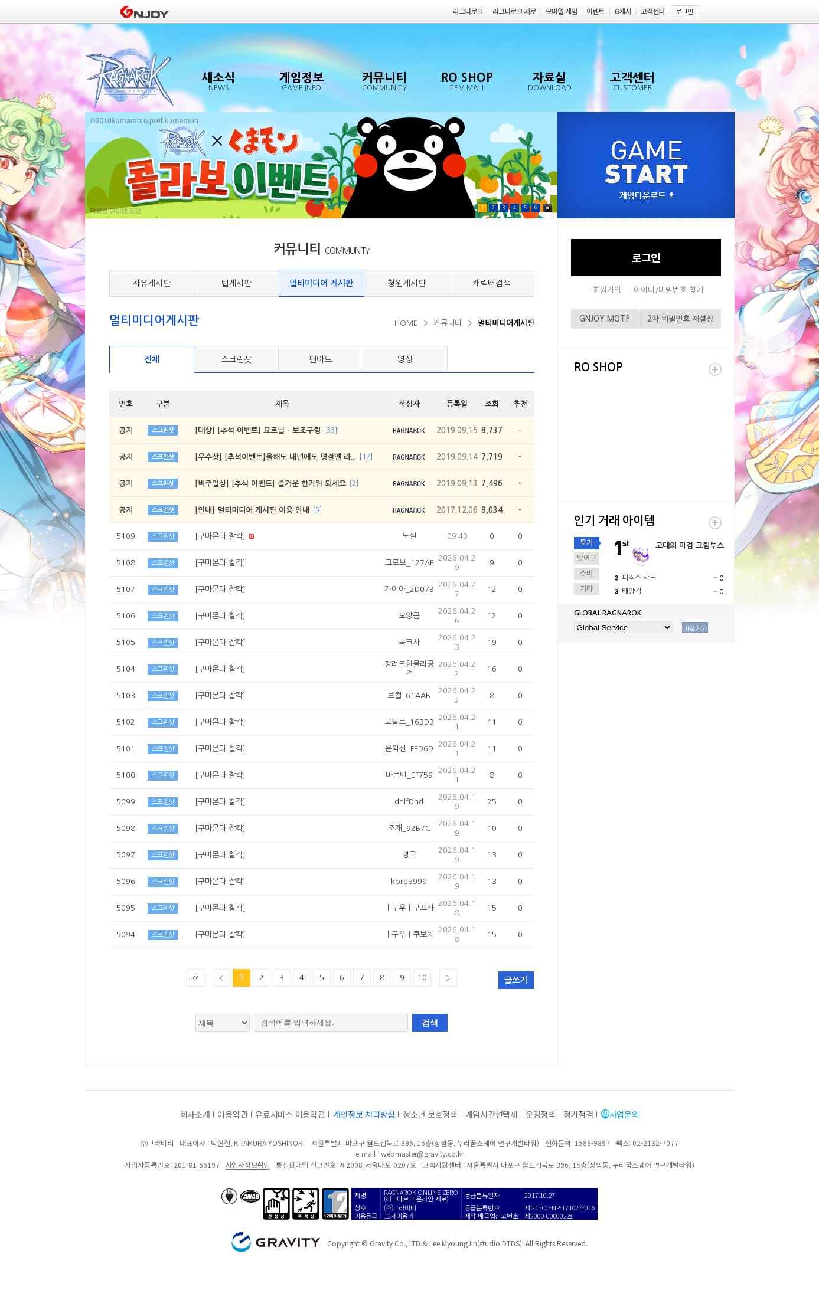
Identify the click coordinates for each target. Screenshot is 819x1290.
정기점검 (578, 1114)
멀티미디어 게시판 (321, 283)
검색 (430, 1022)
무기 (586, 542)
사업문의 (624, 1114)
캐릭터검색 (491, 283)
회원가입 (607, 290)
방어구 (586, 558)
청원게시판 (406, 283)
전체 (151, 359)
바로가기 (695, 628)
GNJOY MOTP (604, 319)
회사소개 (195, 1114)
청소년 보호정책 (430, 1114)
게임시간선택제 (491, 1114)
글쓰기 (515, 980)
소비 (586, 573)
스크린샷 (236, 359)
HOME (405, 323)
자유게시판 (151, 283)
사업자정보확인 (248, 1165)
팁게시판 (236, 283)
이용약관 (232, 1114)
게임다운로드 (646, 196)
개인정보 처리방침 (364, 1114)
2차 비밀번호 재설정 (680, 319)
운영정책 (541, 1114)
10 (422, 977)
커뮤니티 (447, 323)
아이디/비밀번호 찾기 (668, 290)
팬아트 (320, 359)
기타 (586, 588)
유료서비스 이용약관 (290, 1114)
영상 (405, 359)
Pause (547, 208)
